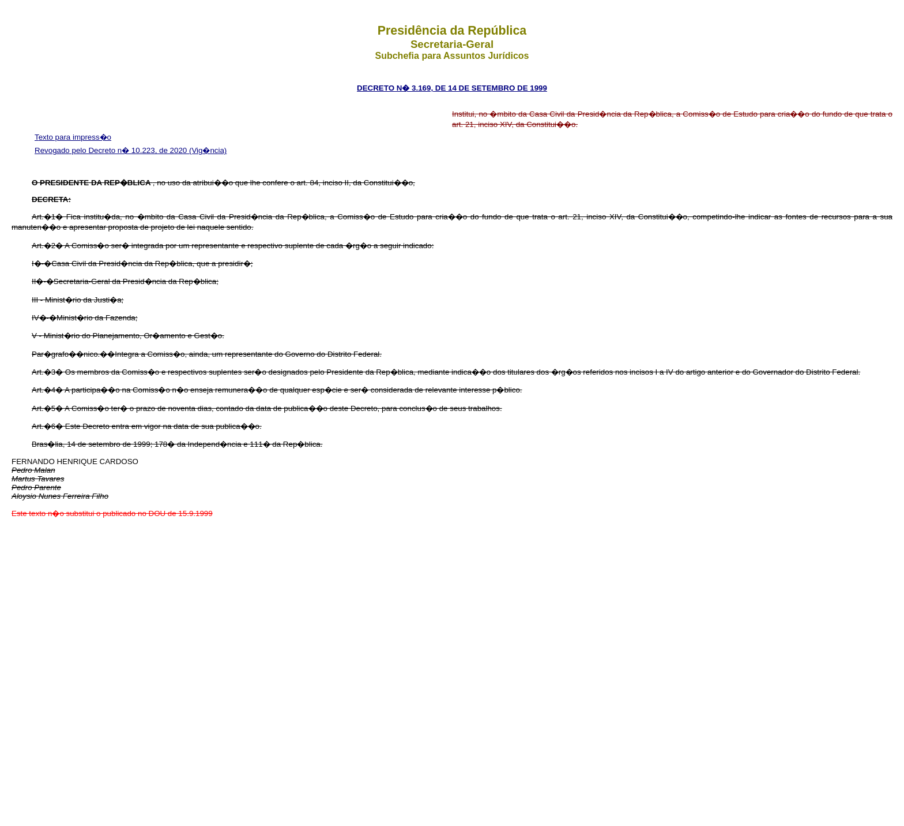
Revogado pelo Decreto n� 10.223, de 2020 (112, 150)
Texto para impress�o (73, 137)
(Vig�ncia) (208, 150)
